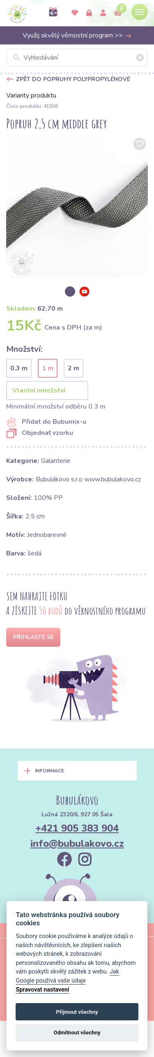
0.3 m (19, 368)
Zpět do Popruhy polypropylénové (73, 79)
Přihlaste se (33, 637)
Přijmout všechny (77, 1012)
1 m (47, 368)
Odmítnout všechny (77, 1032)
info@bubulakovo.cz (77, 843)
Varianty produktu (31, 95)
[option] (77, 207)
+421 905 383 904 (77, 828)
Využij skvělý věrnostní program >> (77, 35)
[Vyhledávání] (77, 58)
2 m (73, 368)
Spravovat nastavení (42, 989)
